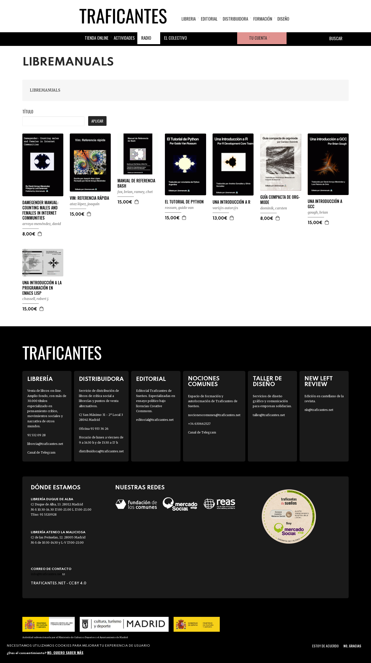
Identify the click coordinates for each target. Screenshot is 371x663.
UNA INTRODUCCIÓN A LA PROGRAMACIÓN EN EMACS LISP (42, 288)
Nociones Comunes (204, 381)
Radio (146, 38)
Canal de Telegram (41, 452)
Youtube (231, 38)
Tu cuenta (258, 38)
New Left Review (318, 381)
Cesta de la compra (278, 38)
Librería (40, 379)
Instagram (219, 38)
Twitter (207, 38)
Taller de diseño (267, 381)
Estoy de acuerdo (325, 645)
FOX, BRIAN (125, 192)
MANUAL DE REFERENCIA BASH (136, 183)
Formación (262, 19)
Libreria (189, 19)
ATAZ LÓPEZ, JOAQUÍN (85, 204)
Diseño (283, 19)
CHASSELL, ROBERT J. (35, 299)
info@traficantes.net (48, 574)
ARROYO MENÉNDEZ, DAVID (41, 224)
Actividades (124, 38)
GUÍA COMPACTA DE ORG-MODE (280, 200)
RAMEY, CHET (143, 192)
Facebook (195, 38)
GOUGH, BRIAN (318, 212)
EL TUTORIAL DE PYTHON (184, 201)
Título (27, 112)
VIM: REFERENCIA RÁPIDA (89, 198)
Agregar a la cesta (40, 234)
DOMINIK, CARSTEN (273, 208)
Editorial (209, 19)
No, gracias (352, 645)
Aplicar (97, 121)
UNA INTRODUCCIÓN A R (231, 202)
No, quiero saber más (65, 652)
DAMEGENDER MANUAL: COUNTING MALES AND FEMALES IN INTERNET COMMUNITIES (40, 210)
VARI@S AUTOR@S (225, 208)
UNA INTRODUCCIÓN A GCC (325, 204)
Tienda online (97, 38)
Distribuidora (235, 19)
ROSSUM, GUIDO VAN (179, 207)
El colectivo (175, 38)
